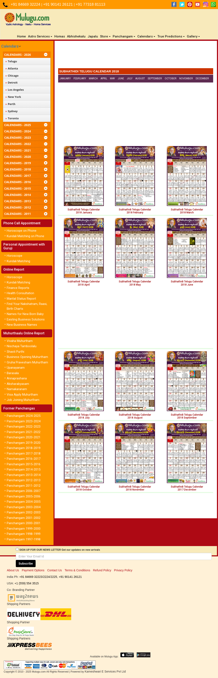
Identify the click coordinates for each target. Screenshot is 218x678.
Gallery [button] (193, 36)
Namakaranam (17, 389)
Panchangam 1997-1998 (23, 539)
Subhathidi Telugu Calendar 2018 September (187, 416)
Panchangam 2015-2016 (23, 464)
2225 (54, 576)
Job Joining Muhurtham (23, 400)
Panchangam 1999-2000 (23, 528)
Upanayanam (16, 368)
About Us (13, 570)
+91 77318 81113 (90, 4)
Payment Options (33, 570)
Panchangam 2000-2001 (23, 523)
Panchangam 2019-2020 (23, 443)
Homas (59, 36)
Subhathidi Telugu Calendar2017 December (187, 488)
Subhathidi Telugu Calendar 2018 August (135, 416)
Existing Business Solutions (26, 319)
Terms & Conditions (77, 570)
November (186, 78)
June (121, 78)
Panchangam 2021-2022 (23, 432)
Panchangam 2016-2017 (23, 459)
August (140, 78)
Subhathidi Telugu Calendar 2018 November (135, 488)
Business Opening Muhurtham (27, 357)
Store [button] (105, 36)
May (112, 78)
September (155, 78)
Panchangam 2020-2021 (23, 437)
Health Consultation (20, 293)
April (103, 78)
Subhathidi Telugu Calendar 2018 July (84, 416)
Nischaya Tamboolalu (21, 346)
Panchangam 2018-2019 (23, 448)
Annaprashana (17, 378)
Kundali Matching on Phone (25, 236)
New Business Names (22, 325)
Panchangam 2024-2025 (23, 416)
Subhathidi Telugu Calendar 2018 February (135, 211)
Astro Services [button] (40, 36)
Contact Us (54, 570)
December (202, 78)
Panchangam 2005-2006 (23, 496)
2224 (46, 576)
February (80, 78)
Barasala (13, 373)
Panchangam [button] (124, 36)
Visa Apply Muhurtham (22, 394)
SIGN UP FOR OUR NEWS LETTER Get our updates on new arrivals (59, 549)
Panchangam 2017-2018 (23, 453)
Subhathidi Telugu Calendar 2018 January (84, 211)
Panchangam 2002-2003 (23, 512)
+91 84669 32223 (30, 576)
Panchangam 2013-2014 (23, 475)
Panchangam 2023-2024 (23, 421)
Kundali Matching (18, 261)
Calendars (10, 46)
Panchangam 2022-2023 (23, 426)
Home (22, 36)
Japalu (93, 36)
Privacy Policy (123, 570)
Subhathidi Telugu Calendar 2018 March (187, 211)
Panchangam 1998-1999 (23, 534)
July (129, 78)
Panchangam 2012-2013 (23, 480)
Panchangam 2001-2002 (23, 518)
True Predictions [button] (171, 36)
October (171, 78)
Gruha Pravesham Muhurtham (27, 362)
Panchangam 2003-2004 (23, 507)
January (65, 78)
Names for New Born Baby (25, 314)
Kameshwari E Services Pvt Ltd (105, 671)
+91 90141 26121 (58, 4)
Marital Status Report (21, 298)
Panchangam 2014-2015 (23, 469)
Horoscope (14, 256)
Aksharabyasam (18, 384)
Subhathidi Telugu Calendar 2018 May (135, 283)
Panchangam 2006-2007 (23, 491)
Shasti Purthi (15, 352)
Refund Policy (102, 570)
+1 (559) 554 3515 (27, 583)
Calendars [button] (146, 36)
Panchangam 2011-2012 (23, 486)
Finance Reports (18, 288)
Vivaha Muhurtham (20, 341)
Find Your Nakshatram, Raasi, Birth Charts (27, 306)
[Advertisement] (135, 55)
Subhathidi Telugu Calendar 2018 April (84, 283)
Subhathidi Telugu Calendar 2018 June (187, 283)
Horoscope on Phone (21, 231)
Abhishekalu (76, 36)
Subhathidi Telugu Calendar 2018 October (84, 488)
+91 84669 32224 (26, 4)
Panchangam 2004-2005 (23, 502)
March (93, 78)
